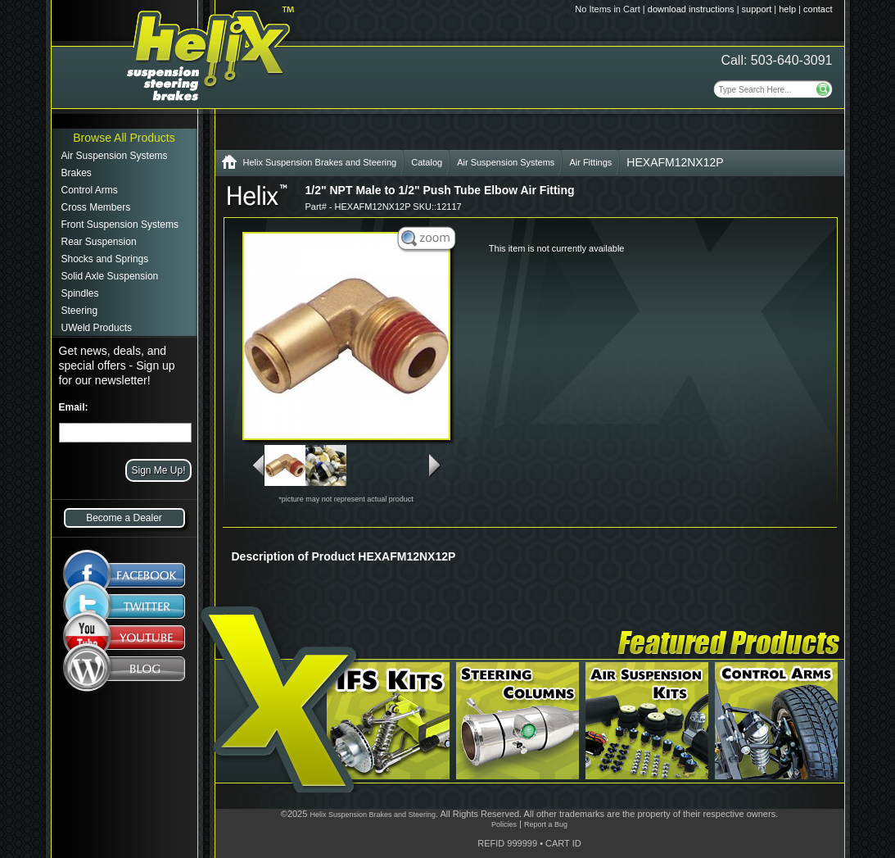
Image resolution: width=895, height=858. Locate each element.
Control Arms (89, 190)
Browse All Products (124, 137)
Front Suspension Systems (120, 224)
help (787, 9)
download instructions (691, 9)
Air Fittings (590, 162)
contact (817, 9)
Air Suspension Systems (114, 155)
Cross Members (96, 207)
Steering (79, 310)
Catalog (426, 162)
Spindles (80, 293)
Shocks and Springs (105, 259)
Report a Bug (545, 824)
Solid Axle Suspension (110, 276)
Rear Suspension (99, 241)
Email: (73, 407)
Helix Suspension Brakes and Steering (320, 162)
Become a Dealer (124, 518)
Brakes (76, 173)
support (757, 9)
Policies (504, 824)
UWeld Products (96, 328)
